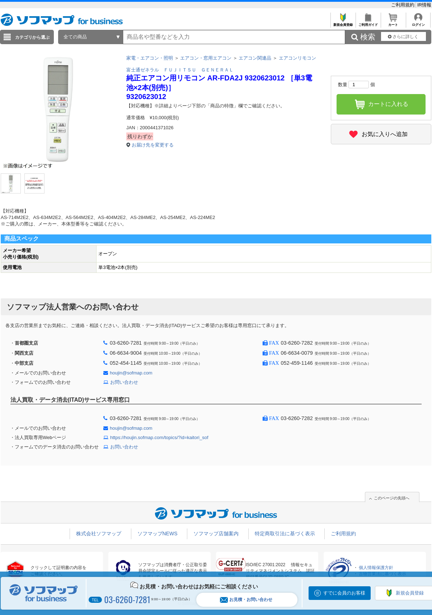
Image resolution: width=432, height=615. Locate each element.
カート (393, 23)
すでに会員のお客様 (344, 593)
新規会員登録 (342, 23)
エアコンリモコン (297, 58)
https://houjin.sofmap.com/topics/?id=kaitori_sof (159, 437)
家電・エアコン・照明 (149, 58)
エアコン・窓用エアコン (205, 58)
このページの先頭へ (391, 498)
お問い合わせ (124, 382)
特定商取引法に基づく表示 (285, 533)
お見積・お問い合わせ (246, 599)
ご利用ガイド (368, 23)
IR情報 (424, 5)
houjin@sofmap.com (131, 373)
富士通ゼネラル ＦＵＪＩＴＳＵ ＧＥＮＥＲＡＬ (180, 70)
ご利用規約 (403, 5)
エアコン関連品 (255, 58)
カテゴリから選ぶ (32, 37)
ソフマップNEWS (157, 533)
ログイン (418, 23)
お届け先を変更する (153, 145)
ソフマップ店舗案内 (216, 533)
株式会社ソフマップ (98, 533)
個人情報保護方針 (376, 567)
